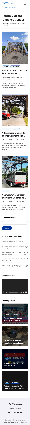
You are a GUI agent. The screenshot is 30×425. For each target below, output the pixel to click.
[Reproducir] (4, 292)
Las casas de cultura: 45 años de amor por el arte (12, 259)
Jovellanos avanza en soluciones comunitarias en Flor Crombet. (15, 343)
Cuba (7, 359)
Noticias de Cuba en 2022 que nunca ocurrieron (11, 253)
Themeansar (23, 422)
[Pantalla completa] (26, 292)
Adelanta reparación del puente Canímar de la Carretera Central (13, 136)
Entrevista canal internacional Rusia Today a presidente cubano (13, 247)
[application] (15, 286)
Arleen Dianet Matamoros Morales (12, 77)
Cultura (7, 314)
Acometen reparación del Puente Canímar (14, 72)
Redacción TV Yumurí (9, 139)
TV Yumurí (8, 3)
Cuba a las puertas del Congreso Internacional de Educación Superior (13, 266)
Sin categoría (15, 66)
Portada (5, 23)
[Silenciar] (23, 292)
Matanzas (6, 66)
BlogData (13, 422)
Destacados (7, 129)
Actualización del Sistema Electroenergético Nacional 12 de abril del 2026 (14, 388)
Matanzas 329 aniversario (10, 241)
